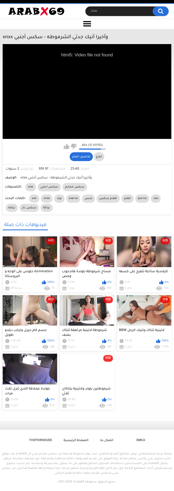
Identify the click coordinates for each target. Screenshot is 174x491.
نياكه (11, 207)
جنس (88, 198)
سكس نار (29, 207)
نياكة (46, 207)
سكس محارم (74, 187)
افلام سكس (108, 198)
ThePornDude (40, 440)
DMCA (140, 440)
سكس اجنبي (49, 187)
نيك (59, 198)
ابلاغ (99, 156)
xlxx (30, 187)
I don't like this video (73, 146)
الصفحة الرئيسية (76, 440)
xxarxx (73, 198)
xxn (34, 198)
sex (155, 198)
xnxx (47, 198)
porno (142, 198)
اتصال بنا (106, 440)
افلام (127, 198)
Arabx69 (78, 482)
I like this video (66, 146)
